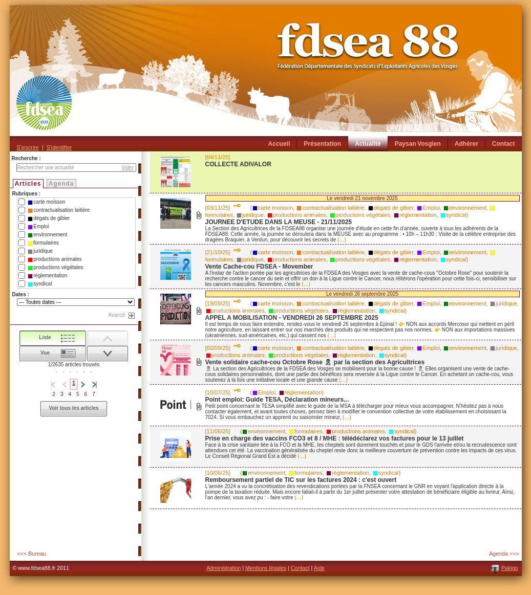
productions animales (55, 259)
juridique (40, 251)
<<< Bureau (31, 553)
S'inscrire (28, 147)
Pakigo (509, 568)
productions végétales (55, 268)
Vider (127, 167)
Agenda (61, 183)
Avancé (116, 315)
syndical (40, 284)
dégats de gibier (49, 218)
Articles (28, 183)
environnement (47, 235)
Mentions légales (265, 568)
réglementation (47, 276)
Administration (223, 568)
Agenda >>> (504, 553)
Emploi (38, 227)
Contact (300, 568)
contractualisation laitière (59, 210)
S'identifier (59, 147)
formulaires (43, 243)
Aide (319, 568)
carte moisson (46, 202)
